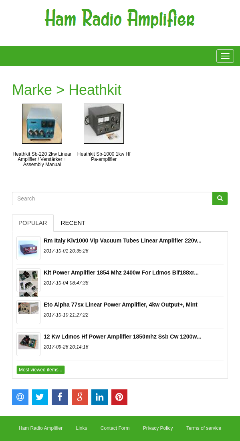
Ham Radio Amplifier (41, 428)
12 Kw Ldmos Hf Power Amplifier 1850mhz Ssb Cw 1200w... (122, 336)
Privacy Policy (158, 428)
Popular (32, 222)
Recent (73, 222)
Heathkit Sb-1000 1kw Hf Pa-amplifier (104, 156)
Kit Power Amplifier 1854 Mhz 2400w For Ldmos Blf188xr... (121, 272)
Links (81, 428)
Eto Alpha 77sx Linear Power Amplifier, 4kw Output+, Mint (121, 304)
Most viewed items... (41, 370)
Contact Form (115, 428)
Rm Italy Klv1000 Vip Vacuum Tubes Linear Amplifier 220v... (123, 240)
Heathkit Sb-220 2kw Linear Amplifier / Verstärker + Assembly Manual (41, 159)
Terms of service (203, 428)
